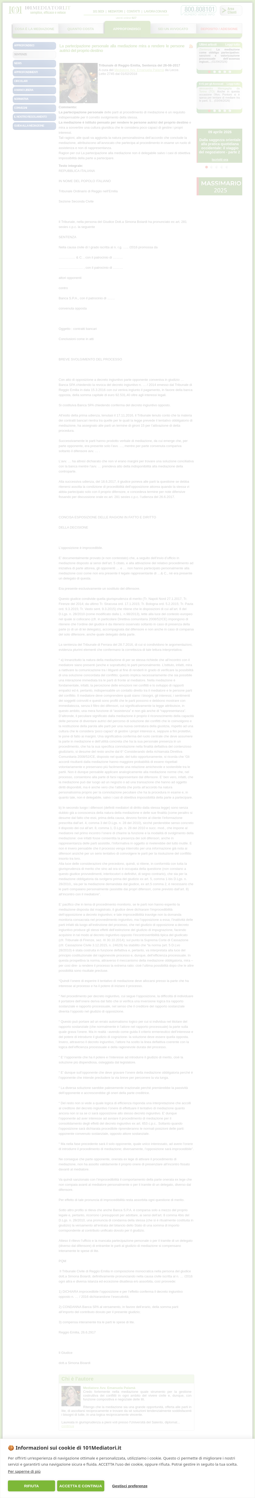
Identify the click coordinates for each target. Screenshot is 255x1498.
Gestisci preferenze (129, 1486)
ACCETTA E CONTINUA (80, 1486)
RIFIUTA (31, 1486)
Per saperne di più (24, 1471)
